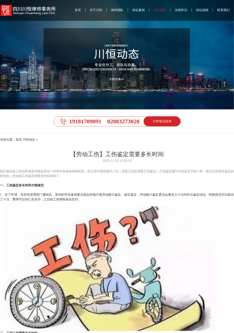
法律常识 (181, 10)
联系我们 (223, 10)
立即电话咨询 (162, 121)
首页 (78, 10)
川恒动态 (159, 10)
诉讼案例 (138, 10)
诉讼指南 (202, 10)
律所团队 (117, 10)
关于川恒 (96, 10)
